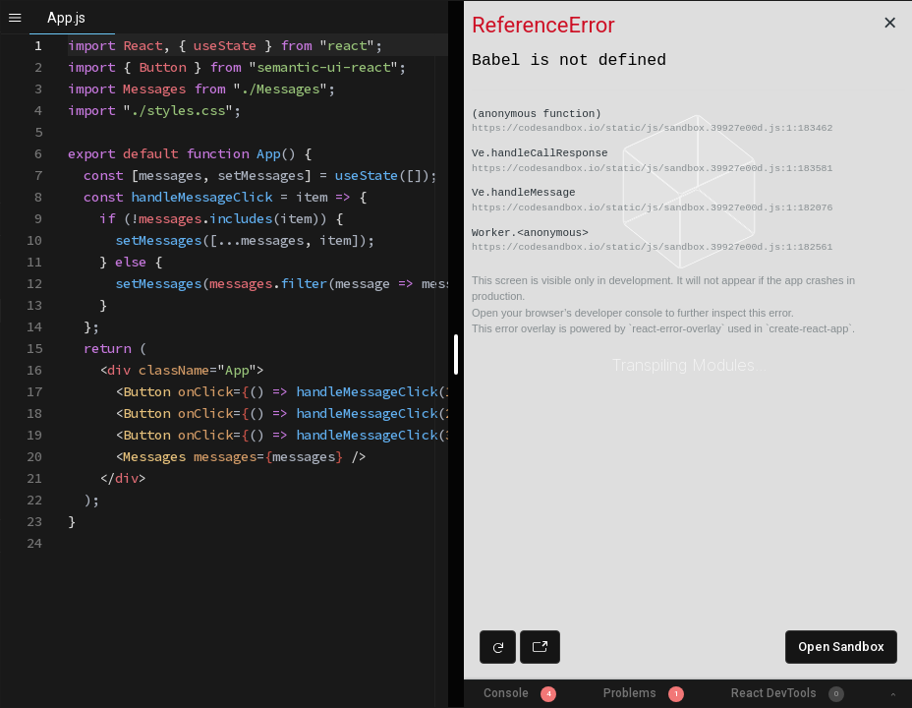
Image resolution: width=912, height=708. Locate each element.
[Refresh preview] (498, 647)
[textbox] (68, 34)
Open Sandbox (841, 646)
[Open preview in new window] (540, 647)
